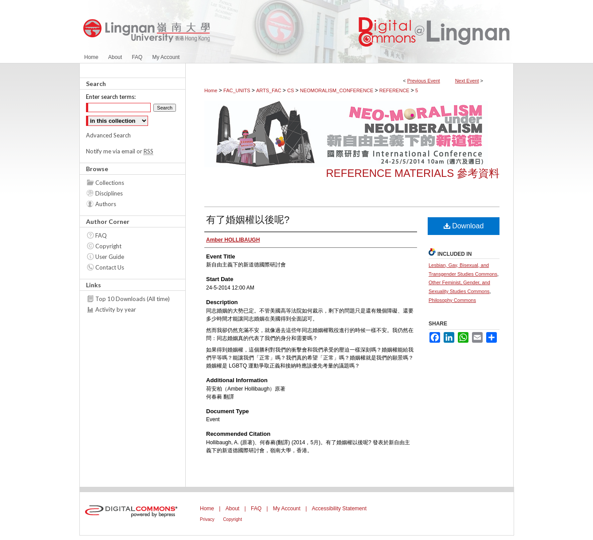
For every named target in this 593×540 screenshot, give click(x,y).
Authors (105, 203)
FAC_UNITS (237, 90)
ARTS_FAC (269, 90)
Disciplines (109, 193)
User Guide (109, 256)
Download (464, 226)
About (232, 508)
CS (291, 90)
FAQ (101, 235)
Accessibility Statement (339, 508)
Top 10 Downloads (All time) (132, 298)
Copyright (108, 246)
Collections (109, 182)
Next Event (467, 80)
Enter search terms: (111, 96)
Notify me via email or (119, 151)
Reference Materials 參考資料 (412, 173)
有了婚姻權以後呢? (247, 219)
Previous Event (423, 80)
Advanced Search (108, 135)
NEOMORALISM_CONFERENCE (337, 90)
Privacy (207, 519)
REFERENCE (395, 90)
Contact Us (109, 267)
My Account (286, 508)
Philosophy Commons (452, 300)
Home (210, 90)
